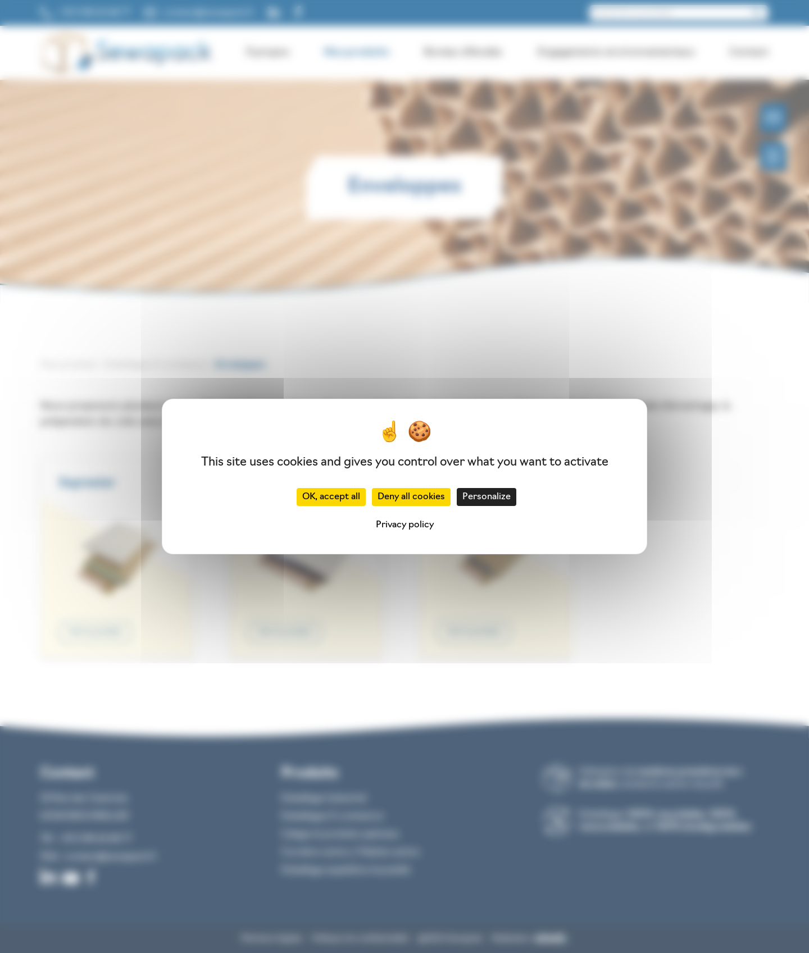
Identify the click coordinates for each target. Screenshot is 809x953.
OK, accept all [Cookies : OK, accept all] (331, 497)
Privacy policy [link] (405, 525)
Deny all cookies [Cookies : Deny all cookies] (411, 497)
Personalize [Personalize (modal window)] (486, 497)
